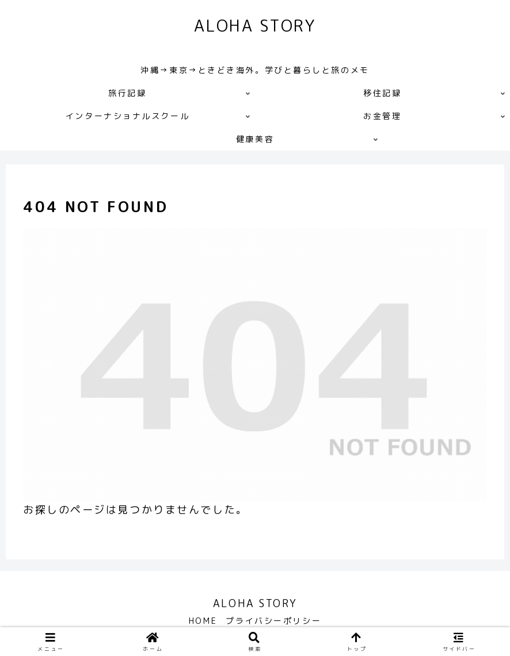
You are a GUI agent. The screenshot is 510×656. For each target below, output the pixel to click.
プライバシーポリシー (275, 620)
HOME (202, 620)
